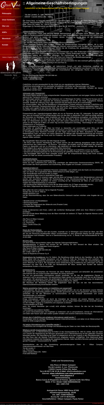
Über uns (5, 26)
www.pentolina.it (76, 373)
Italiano (4, 57)
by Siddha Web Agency (98, 403)
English (10, 57)
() (85, 46)
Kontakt (5, 45)
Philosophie (6, 13)
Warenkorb (6, 38)
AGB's (4, 32)
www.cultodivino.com (59, 373)
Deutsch (15, 57)
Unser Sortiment (8, 20)
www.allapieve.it (67, 376)
